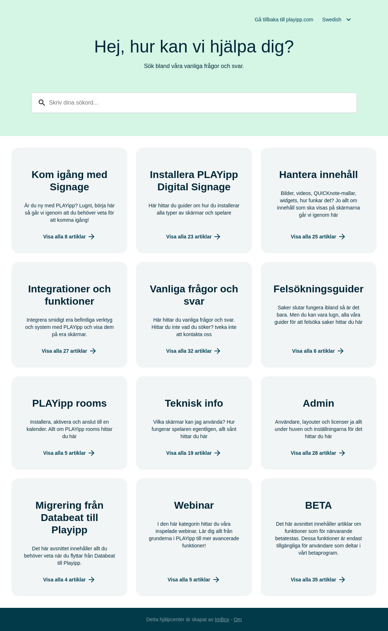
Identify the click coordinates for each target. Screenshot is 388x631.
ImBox (222, 619)
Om (238, 619)
